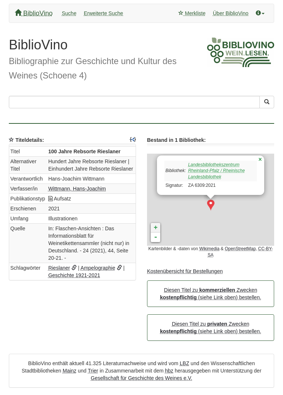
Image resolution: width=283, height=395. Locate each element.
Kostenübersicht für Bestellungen (185, 271)
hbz (169, 371)
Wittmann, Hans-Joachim (77, 189)
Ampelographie (98, 268)
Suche (69, 13)
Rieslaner (59, 268)
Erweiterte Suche (103, 13)
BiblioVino (34, 13)
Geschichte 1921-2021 (74, 275)
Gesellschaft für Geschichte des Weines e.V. (141, 378)
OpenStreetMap (240, 248)
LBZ (184, 363)
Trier (93, 371)
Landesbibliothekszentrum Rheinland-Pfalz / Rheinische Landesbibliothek (216, 171)
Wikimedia (209, 248)
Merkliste (192, 13)
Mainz (69, 371)
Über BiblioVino (230, 13)
